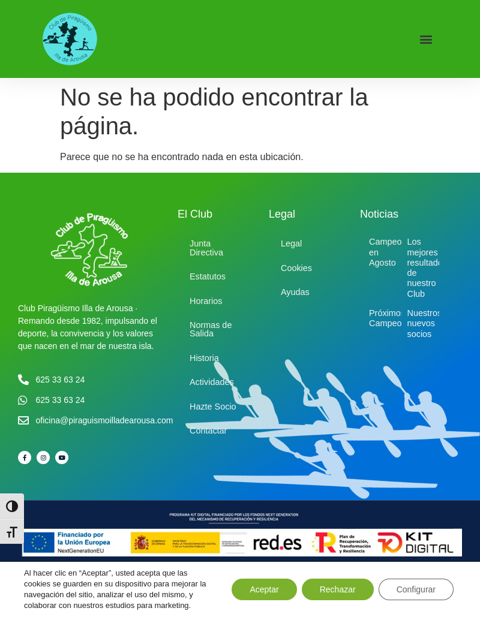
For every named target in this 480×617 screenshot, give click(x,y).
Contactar (208, 430)
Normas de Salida (211, 329)
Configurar (416, 589)
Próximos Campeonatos (396, 318)
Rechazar (338, 589)
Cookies (296, 268)
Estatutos (208, 276)
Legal (291, 243)
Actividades (212, 382)
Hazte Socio (213, 406)
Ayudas (295, 292)
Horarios (206, 301)
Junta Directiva (206, 248)
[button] (426, 39)
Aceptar (264, 589)
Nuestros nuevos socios (424, 323)
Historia (204, 358)
